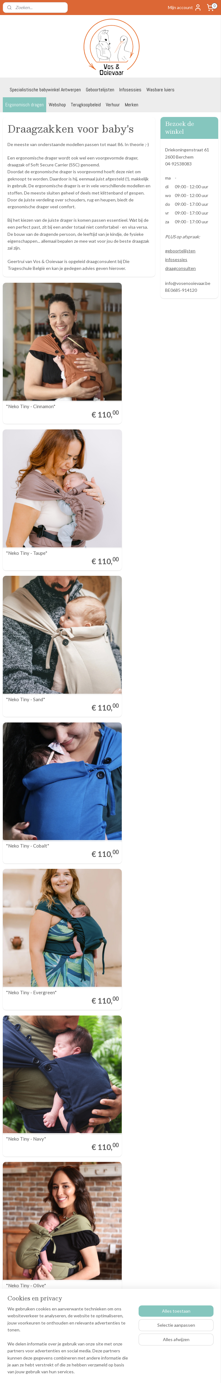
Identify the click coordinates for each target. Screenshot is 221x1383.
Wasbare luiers (160, 89)
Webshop (57, 104)
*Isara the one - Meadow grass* (39, 1067)
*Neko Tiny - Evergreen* (31, 562)
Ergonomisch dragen (24, 104)
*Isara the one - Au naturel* (113, 866)
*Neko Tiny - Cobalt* (106, 461)
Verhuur (113, 104)
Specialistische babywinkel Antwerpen (45, 89)
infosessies (176, 259)
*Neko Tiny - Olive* (26, 663)
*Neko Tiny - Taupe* (105, 360)
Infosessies (130, 89)
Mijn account (185, 7)
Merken (131, 104)
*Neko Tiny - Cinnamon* (31, 360)
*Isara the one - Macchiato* (113, 1067)
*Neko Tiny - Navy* (105, 562)
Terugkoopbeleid (86, 104)
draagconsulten (180, 268)
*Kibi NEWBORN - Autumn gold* (33, 1166)
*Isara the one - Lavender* (33, 966)
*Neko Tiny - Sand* (25, 461)
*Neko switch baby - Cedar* (34, 866)
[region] (69, 1344)
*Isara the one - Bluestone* (113, 966)
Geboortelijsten (100, 89)
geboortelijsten (180, 250)
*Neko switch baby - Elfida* (113, 663)
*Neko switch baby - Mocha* (35, 764)
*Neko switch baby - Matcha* (115, 764)
